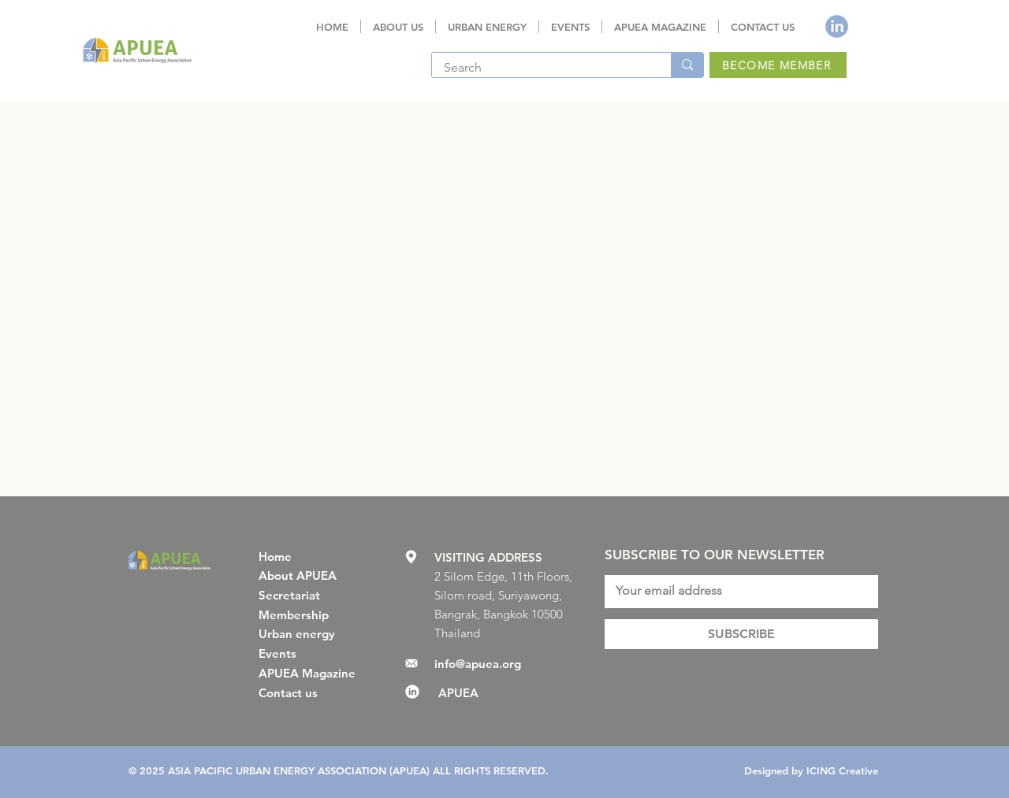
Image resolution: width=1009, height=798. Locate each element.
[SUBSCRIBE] (741, 634)
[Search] (541, 68)
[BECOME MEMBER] (778, 65)
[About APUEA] (311, 575)
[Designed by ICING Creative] (808, 771)
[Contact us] (311, 692)
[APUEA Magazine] (311, 673)
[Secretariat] (311, 595)
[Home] (311, 556)
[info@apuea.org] (486, 663)
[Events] (311, 653)
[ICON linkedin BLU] (837, 26)
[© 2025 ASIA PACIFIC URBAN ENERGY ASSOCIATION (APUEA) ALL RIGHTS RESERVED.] (343, 771)
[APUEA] (514, 692)
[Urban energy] (311, 633)
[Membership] (311, 614)
